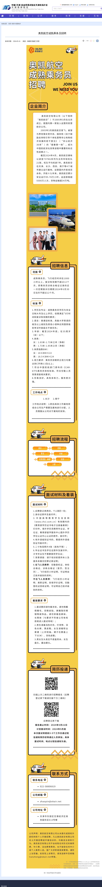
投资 (13, 23)
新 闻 (28, 16)
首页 (9, 23)
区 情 (14, 16)
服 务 (56, 16)
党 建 (84, 16)
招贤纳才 (18, 23)
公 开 (42, 16)
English (75, 5)
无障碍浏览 (91, 5)
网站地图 (82, 5)
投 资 (70, 16)
